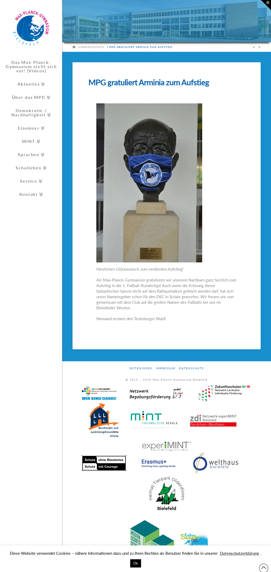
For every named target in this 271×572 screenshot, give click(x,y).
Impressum (165, 368)
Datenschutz (191, 368)
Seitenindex (140, 368)
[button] (266, 5)
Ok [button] (135, 563)
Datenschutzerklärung (239, 553)
